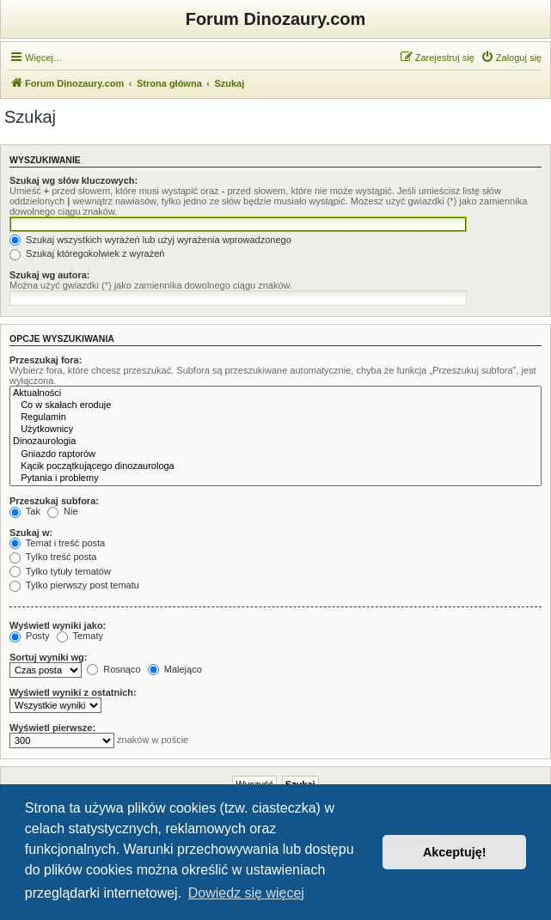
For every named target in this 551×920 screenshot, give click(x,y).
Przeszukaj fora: (45, 360)
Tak (24, 511)
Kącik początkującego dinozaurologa (275, 466)
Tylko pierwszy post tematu (74, 585)
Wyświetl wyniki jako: (57, 625)
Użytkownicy (275, 429)
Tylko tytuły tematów (60, 571)
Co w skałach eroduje (275, 405)
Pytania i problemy (275, 478)
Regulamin (275, 417)
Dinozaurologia (275, 442)
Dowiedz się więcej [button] (246, 893)
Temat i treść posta (57, 543)
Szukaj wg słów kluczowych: (73, 180)
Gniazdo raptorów (275, 454)
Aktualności (275, 393)
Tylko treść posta (52, 556)
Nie (62, 511)
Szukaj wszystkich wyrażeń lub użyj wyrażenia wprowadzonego (150, 240)
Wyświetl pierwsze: (52, 727)
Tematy (80, 636)
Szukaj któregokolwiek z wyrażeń (86, 253)
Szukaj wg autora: (49, 275)
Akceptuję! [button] (455, 852)
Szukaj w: (30, 532)
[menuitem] (511, 57)
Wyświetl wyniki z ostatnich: (73, 692)
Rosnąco (113, 669)
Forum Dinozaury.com (276, 18)
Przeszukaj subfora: (54, 501)
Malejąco (175, 669)
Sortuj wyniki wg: (48, 657)
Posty (29, 636)
